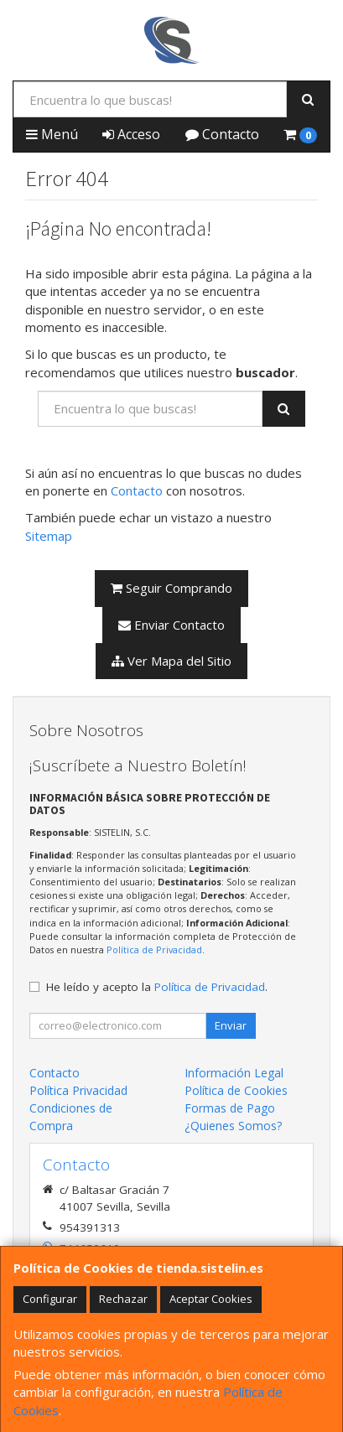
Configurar (50, 1298)
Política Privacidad (78, 1090)
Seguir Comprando (171, 587)
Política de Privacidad (154, 949)
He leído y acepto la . (157, 986)
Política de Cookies (236, 1090)
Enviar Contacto (171, 624)
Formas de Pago (229, 1108)
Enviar (231, 1025)
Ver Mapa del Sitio (171, 660)
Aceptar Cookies (210, 1298)
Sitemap (48, 535)
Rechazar (123, 1298)
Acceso (131, 134)
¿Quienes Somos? (233, 1126)
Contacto (222, 134)
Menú (52, 134)
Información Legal (233, 1073)
